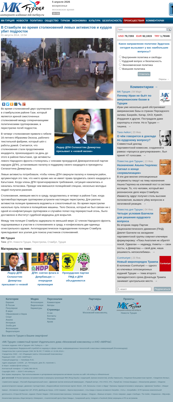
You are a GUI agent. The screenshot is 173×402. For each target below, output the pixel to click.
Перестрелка (39, 242)
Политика (36, 20)
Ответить (144, 74)
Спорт (9, 317)
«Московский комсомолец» (77, 342)
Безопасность (112, 20)
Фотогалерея (12, 328)
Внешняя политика (133, 68)
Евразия (10, 302)
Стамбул (52, 242)
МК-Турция (7, 20)
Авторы (50, 305)
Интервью (10, 322)
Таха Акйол (124, 132)
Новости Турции (22, 242)
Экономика (79, 20)
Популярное (12, 308)
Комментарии (155, 20)
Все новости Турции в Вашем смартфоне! (25, 335)
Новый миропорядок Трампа (137, 261)
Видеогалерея (12, 331)
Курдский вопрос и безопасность (142, 61)
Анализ (9, 320)
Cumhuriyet (124, 257)
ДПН (9, 242)
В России (10, 305)
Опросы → (164, 79)
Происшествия (134, 20)
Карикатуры (36, 308)
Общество (52, 20)
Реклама (51, 319)
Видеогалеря (37, 305)
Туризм (65, 20)
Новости (22, 20)
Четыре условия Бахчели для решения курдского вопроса (135, 217)
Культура (94, 20)
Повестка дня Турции (130, 161)
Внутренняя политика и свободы (142, 57)
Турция (62, 242)
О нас (50, 313)
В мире (9, 311)
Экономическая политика (137, 65)
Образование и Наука (16, 314)
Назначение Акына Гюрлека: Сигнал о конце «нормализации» (137, 169)
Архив (50, 321)
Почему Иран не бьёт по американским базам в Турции (134, 99)
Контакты (51, 316)
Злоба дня (11, 325)
